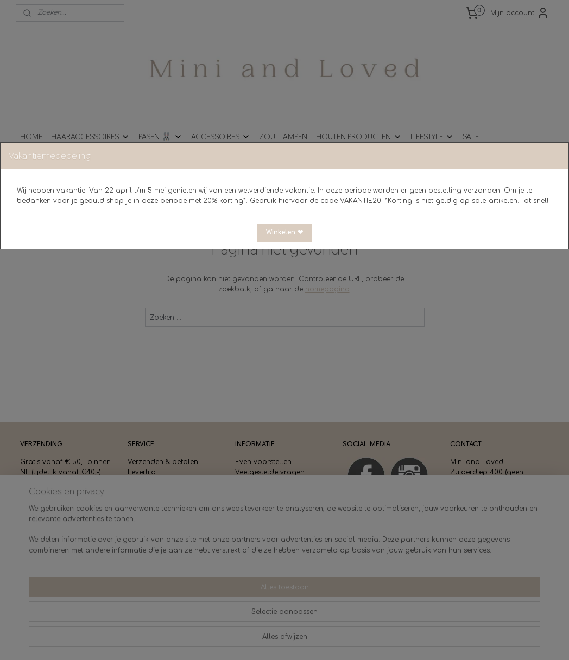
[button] (284, 233)
